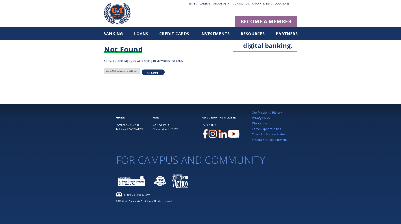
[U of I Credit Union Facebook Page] (205, 134)
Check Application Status (268, 134)
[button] (296, 3)
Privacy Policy (261, 118)
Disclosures (260, 123)
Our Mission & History (267, 113)
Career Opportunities (266, 129)
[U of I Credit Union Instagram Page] (212, 134)
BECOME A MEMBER (266, 21)
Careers (205, 3)
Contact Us (241, 3)
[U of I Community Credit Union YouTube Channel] (233, 134)
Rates (193, 3)
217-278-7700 (130, 125)
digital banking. (265, 45)
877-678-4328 (135, 129)
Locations (282, 3)
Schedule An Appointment (269, 140)
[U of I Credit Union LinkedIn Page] (222, 134)
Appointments (262, 3)
